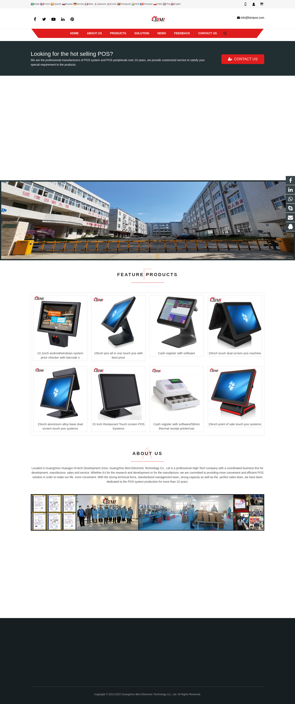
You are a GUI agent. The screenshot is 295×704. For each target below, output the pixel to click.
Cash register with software (176, 434)
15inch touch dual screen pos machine (235, 434)
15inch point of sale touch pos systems (234, 505)
